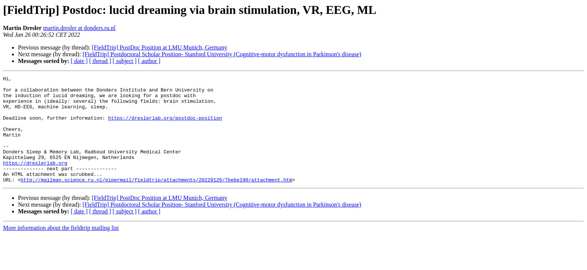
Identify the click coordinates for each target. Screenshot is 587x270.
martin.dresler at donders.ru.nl (79, 28)
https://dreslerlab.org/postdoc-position (165, 126)
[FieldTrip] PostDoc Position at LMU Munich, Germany (159, 47)
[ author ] (149, 61)
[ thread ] (100, 61)
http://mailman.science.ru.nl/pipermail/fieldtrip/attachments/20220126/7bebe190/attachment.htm (156, 201)
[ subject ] (125, 61)
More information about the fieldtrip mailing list (61, 249)
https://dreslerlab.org (35, 180)
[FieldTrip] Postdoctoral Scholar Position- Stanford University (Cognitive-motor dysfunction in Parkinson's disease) (221, 54)
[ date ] (79, 61)
